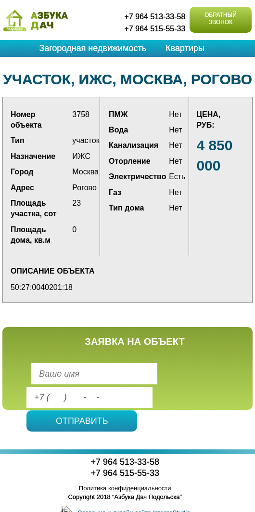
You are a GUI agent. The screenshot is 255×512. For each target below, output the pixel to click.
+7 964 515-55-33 (154, 29)
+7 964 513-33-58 (154, 17)
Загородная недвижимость (92, 48)
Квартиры (185, 48)
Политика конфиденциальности (125, 488)
